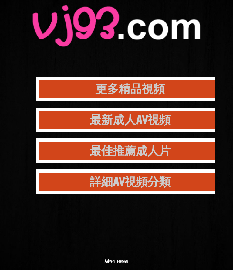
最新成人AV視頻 (130, 120)
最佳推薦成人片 (130, 151)
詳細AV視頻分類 (130, 182)
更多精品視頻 (130, 89)
